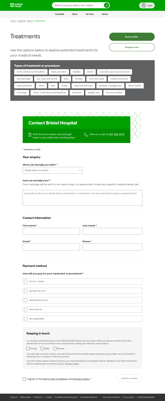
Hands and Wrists (119, 78)
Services (90, 14)
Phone (60, 348)
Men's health (134, 85)
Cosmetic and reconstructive (114, 71)
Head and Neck (24, 85)
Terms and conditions (111, 397)
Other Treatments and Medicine (49, 92)
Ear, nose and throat (47, 78)
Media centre (25, 397)
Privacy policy (128, 397)
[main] (82, 206)
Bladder (77, 71)
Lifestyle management (110, 85)
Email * (27, 241)
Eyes (66, 78)
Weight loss (94, 92)
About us (13, 397)
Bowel (90, 71)
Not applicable (34, 319)
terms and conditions (55, 379)
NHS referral (33, 309)
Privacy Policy (72, 363)
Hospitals (59, 14)
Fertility (78, 78)
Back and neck (58, 71)
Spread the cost (35, 291)
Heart (41, 85)
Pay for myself (34, 281)
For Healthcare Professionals (66, 397)
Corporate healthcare (88, 397)
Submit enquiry (129, 378)
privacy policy (81, 379)
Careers (49, 397)
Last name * (89, 225)
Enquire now (132, 47)
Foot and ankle (96, 78)
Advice (105, 14)
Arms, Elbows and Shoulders (31, 71)
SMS (46, 348)
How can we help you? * (37, 180)
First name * (30, 225)
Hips (53, 85)
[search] (81, 5)
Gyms (74, 14)
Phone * (87, 241)
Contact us (38, 397)
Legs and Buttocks (83, 85)
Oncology (22, 92)
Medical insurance (36, 300)
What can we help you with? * (40, 164)
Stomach (76, 92)
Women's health (114, 92)
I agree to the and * (59, 379)
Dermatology (23, 78)
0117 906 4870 (117, 134)
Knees (64, 85)
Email (33, 348)
